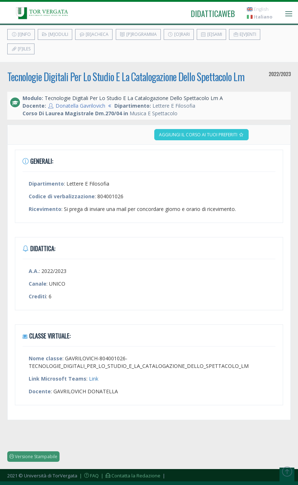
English (258, 9)
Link (93, 378)
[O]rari (179, 34)
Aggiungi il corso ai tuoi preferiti (201, 135)
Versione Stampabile (33, 456)
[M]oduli (55, 34)
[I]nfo (21, 34)
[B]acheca (94, 34)
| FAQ (88, 475)
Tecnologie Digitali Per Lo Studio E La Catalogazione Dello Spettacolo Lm (125, 76)
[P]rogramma (138, 34)
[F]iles (20, 49)
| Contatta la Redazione (130, 475)
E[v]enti (244, 34)
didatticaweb (213, 13)
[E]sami (211, 34)
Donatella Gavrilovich (80, 105)
